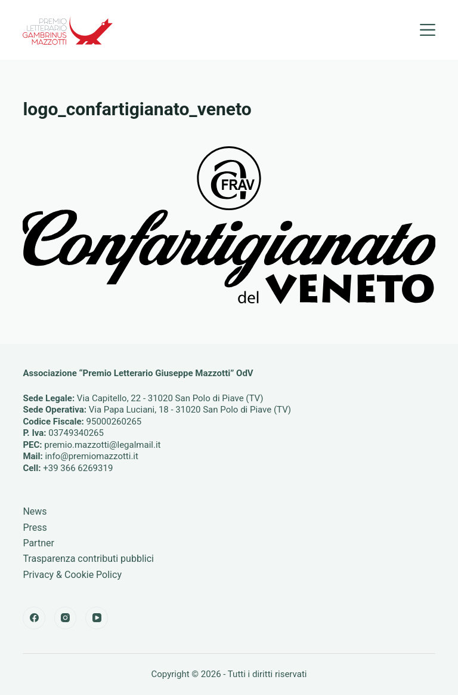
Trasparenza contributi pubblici (88, 558)
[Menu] (427, 30)
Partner (38, 543)
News (35, 511)
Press (35, 527)
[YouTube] (96, 618)
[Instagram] (65, 618)
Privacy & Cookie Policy (72, 574)
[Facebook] (34, 618)
